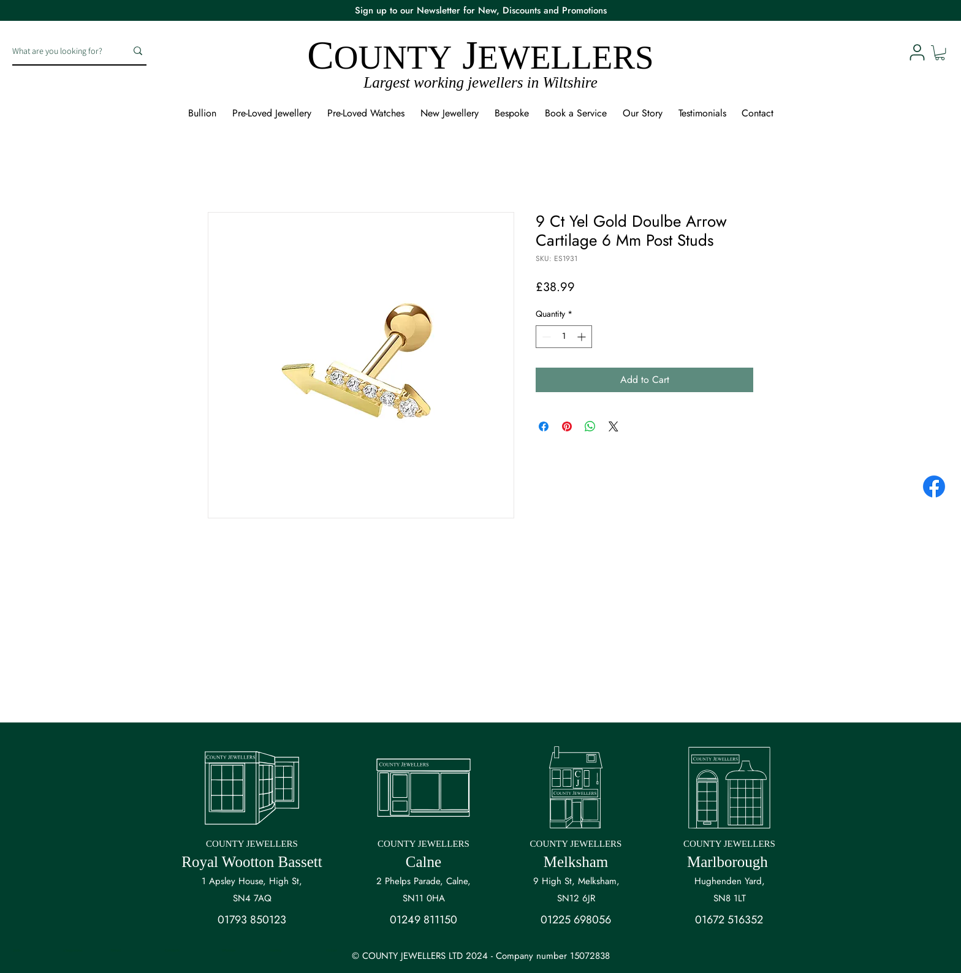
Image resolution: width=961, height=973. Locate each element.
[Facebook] (934, 486)
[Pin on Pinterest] (567, 426)
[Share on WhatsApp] (590, 426)
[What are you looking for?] (60, 50)
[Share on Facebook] (543, 426)
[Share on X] (613, 426)
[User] (916, 52)
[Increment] (582, 336)
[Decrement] (545, 336)
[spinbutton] (564, 336)
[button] (940, 52)
